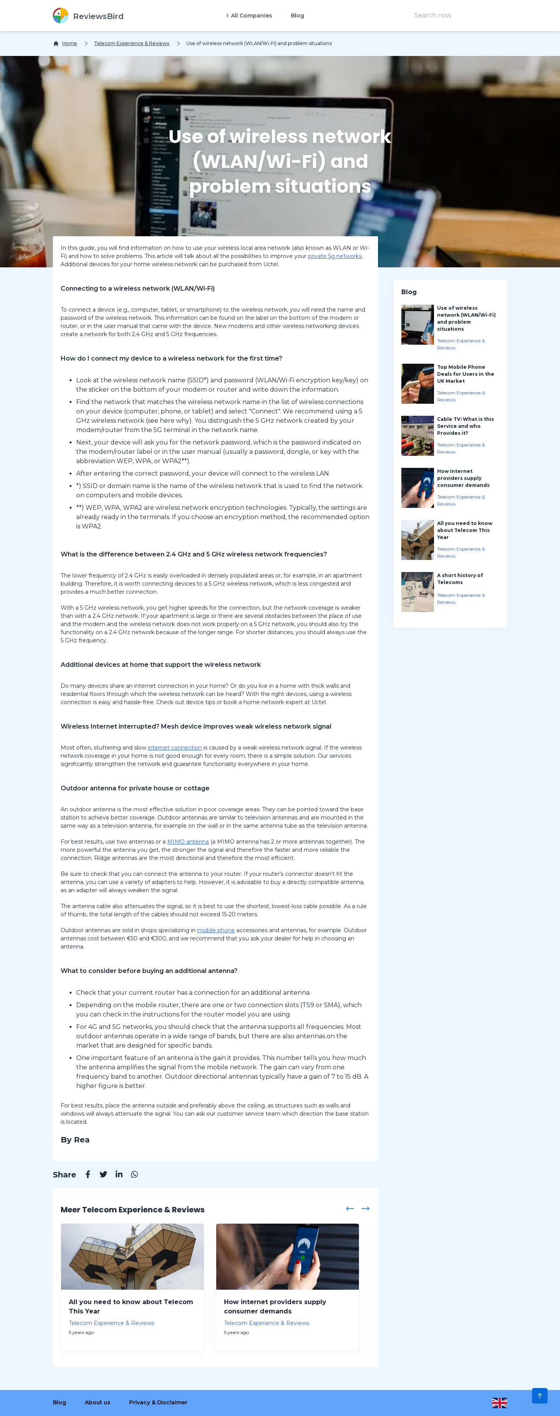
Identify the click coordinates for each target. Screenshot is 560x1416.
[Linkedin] (115, 1175)
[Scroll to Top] (540, 1396)
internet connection (175, 747)
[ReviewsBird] (88, 15)
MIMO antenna (188, 841)
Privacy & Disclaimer (158, 1402)
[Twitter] (99, 1175)
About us (97, 1402)
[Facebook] (84, 1175)
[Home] (65, 43)
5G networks (132, 1027)
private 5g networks (335, 256)
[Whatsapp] (130, 1175)
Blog (297, 15)
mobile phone (216, 930)
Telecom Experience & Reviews (131, 43)
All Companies (250, 15)
